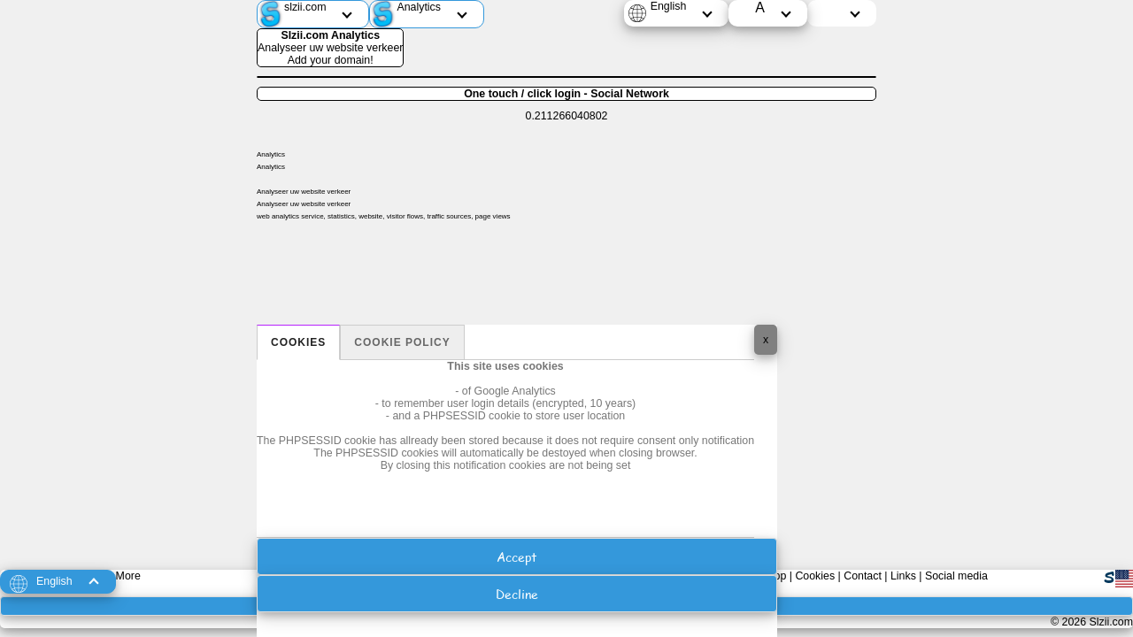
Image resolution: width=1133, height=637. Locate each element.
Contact (863, 576)
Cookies (298, 342)
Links (903, 576)
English (669, 6)
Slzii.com (1111, 622)
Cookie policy (402, 342)
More (128, 576)
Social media (956, 576)
